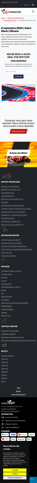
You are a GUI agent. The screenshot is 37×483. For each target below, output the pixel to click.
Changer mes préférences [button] (15, 477)
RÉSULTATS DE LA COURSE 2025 (12, 199)
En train (3, 281)
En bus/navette (6, 284)
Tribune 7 (4, 375)
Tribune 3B (4, 368)
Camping (4, 312)
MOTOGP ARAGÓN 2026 (15, 18)
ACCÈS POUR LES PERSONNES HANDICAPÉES (16, 249)
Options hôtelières (7, 309)
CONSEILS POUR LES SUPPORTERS (13, 212)
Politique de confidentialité (10, 411)
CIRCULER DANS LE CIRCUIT (11, 287)
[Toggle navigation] (33, 11)
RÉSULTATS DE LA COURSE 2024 (12, 225)
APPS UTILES (5, 316)
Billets (18, 391)
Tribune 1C (4, 365)
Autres (3, 381)
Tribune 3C (4, 372)
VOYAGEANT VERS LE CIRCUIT (11, 271)
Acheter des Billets (18, 152)
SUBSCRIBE (18, 76)
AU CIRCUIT (5, 300)
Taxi (2, 293)
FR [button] (28, 5)
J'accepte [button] (15, 470)
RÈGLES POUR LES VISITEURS (11, 243)
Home (3, 18)
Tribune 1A (4, 359)
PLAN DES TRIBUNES (8, 256)
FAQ (18, 388)
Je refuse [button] (14, 474)
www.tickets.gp (18, 394)
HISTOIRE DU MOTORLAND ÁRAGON (13, 246)
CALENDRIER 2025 (7, 196)
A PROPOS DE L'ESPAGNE (9, 331)
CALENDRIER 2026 (7, 193)
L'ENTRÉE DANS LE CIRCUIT (10, 240)
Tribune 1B (4, 362)
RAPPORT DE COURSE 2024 (10, 221)
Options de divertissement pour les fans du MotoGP (18, 340)
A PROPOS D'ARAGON (8, 334)
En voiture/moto (6, 274)
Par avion (4, 277)
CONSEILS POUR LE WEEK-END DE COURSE (16, 209)
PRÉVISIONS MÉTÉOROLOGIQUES (12, 206)
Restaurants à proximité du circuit (12, 337)
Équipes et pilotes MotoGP (10, 186)
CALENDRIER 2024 (9, 20)
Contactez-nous (18, 131)
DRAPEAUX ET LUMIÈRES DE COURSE (14, 215)
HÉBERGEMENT (6, 306)
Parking (3, 290)
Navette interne (6, 297)
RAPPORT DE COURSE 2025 (10, 190)
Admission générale (7, 356)
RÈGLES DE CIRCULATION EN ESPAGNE (14, 303)
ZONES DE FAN (6, 253)
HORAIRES (4, 202)
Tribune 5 (4, 378)
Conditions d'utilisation (8, 409)
